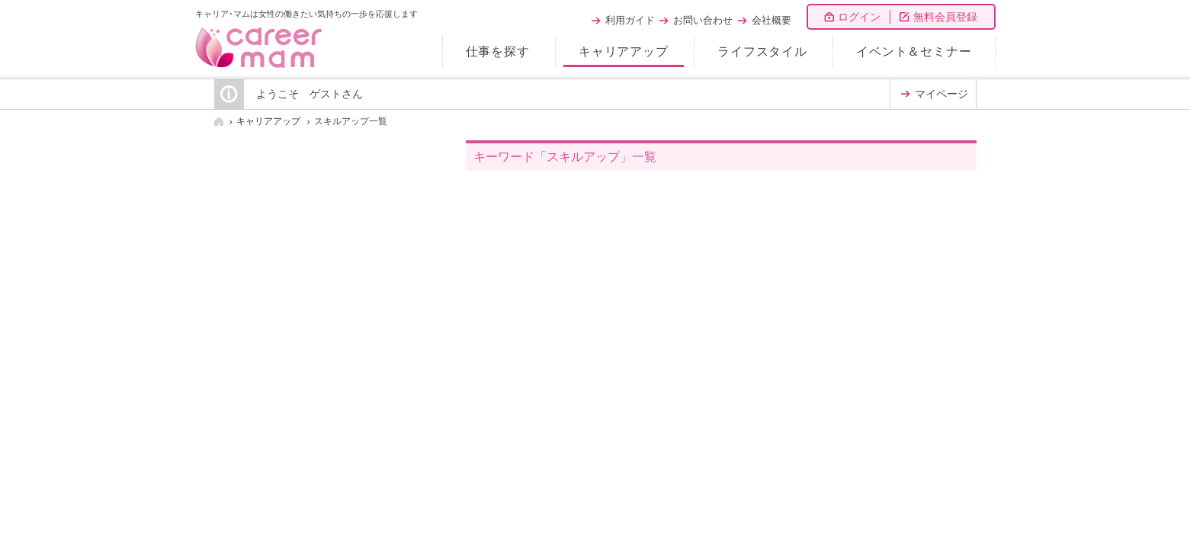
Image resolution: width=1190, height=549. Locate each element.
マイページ (941, 94)
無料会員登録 (945, 17)
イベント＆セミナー (913, 51)
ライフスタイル (762, 51)
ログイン (859, 17)
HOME (218, 121)
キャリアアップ (624, 51)
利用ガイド (630, 20)
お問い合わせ (703, 20)
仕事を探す (498, 51)
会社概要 (771, 20)
